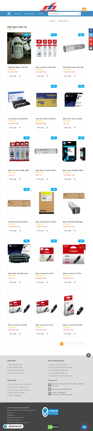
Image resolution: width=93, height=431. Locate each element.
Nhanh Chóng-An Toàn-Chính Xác (19, 390)
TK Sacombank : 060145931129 (18, 387)
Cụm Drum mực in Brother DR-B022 (49, 119)
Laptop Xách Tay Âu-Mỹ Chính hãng (61, 376)
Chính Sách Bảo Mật (14, 365)
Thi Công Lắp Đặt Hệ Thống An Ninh (60, 367)
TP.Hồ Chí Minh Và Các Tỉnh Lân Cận (20, 384)
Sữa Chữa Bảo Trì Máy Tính (58, 373)
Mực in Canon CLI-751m (72, 273)
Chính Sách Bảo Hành (15, 367)
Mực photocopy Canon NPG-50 (75, 67)
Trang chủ (52, 21)
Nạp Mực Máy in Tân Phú (18, 67)
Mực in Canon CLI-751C (44, 325)
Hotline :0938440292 (14, 395)
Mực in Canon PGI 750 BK (72, 325)
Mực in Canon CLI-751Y (44, 273)
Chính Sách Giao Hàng (15, 373)
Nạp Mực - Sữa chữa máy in (58, 365)
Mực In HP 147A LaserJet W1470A (76, 119)
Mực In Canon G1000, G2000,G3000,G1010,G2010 (26, 170)
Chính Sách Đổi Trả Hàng (16, 370)
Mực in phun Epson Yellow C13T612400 (51, 222)
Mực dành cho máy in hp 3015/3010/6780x (24, 273)
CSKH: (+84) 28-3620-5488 (16, 393)
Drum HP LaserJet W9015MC (19, 222)
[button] (20, 76)
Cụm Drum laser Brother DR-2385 (21, 119)
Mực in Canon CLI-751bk (17, 325)
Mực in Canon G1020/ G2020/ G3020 (49, 67)
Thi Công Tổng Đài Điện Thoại (58, 370)
